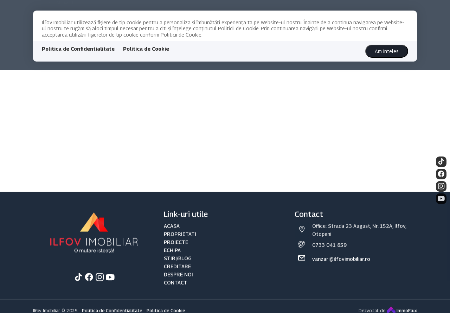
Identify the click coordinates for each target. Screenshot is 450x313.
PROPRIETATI (180, 239)
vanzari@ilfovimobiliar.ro (341, 264)
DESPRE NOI (178, 279)
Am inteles (387, 51)
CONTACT (175, 287)
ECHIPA (172, 255)
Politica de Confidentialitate (78, 49)
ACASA (172, 231)
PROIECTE (176, 247)
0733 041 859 (329, 250)
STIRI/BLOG (178, 263)
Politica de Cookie (146, 49)
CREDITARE (177, 271)
